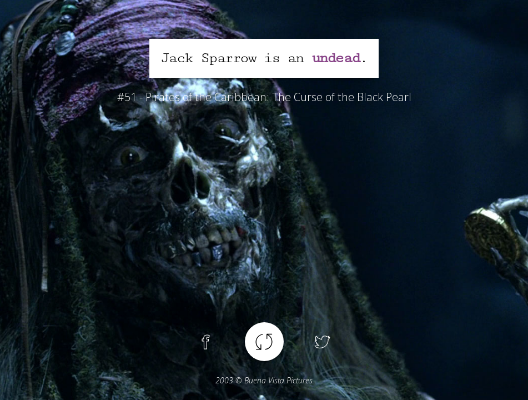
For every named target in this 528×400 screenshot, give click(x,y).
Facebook (206, 341)
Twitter (322, 341)
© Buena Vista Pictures (264, 380)
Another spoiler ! (264, 341)
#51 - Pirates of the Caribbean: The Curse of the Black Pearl (264, 96)
